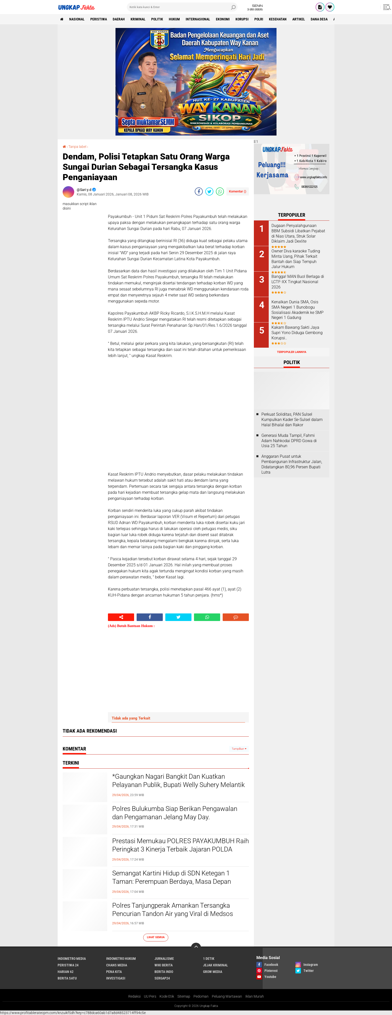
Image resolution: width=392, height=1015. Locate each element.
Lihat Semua (156, 937)
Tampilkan (239, 748)
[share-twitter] (209, 191)
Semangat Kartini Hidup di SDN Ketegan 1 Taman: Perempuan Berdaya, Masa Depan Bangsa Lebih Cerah (171, 881)
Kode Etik (167, 996)
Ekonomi (223, 19)
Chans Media (116, 965)
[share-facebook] (199, 191)
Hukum (174, 19)
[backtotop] (196, 948)
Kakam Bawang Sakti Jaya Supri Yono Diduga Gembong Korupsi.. (297, 332)
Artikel (298, 19)
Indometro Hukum (121, 959)
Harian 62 (65, 972)
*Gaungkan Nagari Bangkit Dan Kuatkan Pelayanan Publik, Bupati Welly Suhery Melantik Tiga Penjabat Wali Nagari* (178, 785)
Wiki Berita (163, 965)
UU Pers (150, 996)
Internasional (198, 19)
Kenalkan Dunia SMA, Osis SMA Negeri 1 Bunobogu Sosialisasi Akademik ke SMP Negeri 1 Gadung (297, 310)
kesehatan (278, 19)
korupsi (242, 19)
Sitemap (183, 996)
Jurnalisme (164, 959)
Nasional (77, 19)
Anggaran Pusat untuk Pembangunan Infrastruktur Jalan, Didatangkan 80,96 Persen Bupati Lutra (291, 464)
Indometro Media (72, 959)
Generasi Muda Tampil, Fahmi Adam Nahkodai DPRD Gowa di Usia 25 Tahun (289, 440)
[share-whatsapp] (220, 191)
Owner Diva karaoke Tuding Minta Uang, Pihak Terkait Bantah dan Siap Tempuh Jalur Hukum (295, 259)
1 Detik (208, 959)
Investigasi (115, 978)
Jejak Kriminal (215, 965)
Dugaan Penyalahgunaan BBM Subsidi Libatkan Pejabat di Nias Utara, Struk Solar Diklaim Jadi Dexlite (298, 233)
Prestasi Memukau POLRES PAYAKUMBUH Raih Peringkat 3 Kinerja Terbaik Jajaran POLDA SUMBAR (180, 849)
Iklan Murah (254, 996)
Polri (258, 19)
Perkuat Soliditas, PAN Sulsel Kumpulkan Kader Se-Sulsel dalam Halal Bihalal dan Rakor (292, 419)
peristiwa (98, 19)
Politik (157, 19)
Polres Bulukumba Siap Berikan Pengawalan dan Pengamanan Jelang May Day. (174, 813)
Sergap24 (162, 978)
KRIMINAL (138, 19)
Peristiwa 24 (68, 965)
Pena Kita (114, 972)
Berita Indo (163, 972)
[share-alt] (121, 617)
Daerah (119, 19)
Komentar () (237, 191)
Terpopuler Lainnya (291, 352)
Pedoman (201, 996)
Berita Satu (67, 978)
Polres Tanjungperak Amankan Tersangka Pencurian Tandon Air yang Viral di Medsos (172, 910)
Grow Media (212, 972)
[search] (182, 7)
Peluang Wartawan (227, 996)
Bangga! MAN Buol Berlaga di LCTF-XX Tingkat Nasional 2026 (297, 281)
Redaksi (134, 996)
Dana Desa (319, 19)
